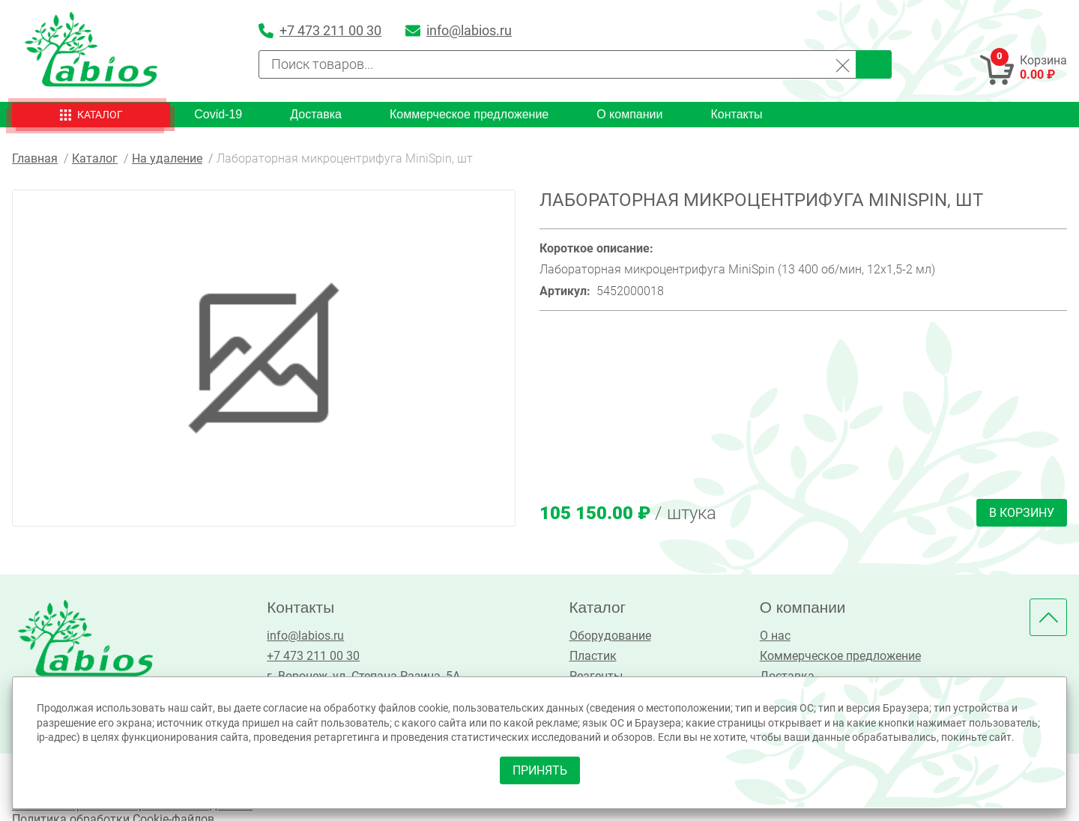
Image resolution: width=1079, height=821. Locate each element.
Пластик (593, 656)
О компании (629, 114)
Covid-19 (218, 114)
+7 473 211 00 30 (313, 656)
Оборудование (610, 635)
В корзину (1021, 513)
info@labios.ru (305, 635)
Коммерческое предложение (469, 114)
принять (540, 770)
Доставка (316, 114)
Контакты (736, 114)
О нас (775, 635)
